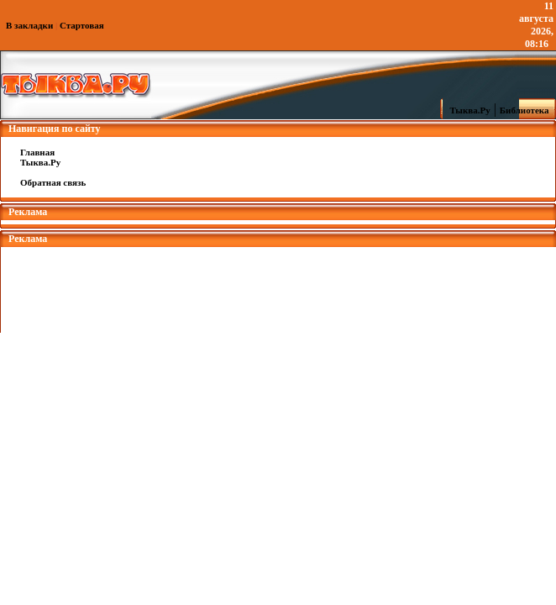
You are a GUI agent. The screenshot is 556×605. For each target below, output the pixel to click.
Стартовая (82, 25)
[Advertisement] (278, 285)
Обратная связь (53, 182)
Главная (37, 152)
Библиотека (526, 110)
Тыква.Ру (466, 110)
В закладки (29, 25)
